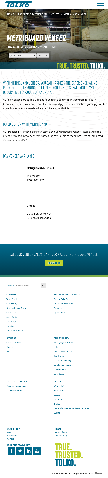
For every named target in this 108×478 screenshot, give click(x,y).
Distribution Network (63, 303)
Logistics (10, 326)
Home (10, 14)
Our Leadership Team (16, 308)
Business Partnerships (16, 385)
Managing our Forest (63, 342)
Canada (9, 347)
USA (8, 351)
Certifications (60, 356)
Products (58, 308)
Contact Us (11, 312)
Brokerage (11, 321)
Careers (58, 381)
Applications (59, 312)
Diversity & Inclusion (63, 351)
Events (57, 412)
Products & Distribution (32, 14)
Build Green (59, 373)
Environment (60, 369)
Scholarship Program (63, 365)
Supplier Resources (15, 330)
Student (57, 394)
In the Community (14, 390)
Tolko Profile (12, 299)
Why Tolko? (59, 385)
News (9, 432)
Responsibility (61, 338)
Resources (12, 435)
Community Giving (62, 360)
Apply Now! (59, 390)
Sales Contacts (12, 317)
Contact (10, 438)
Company (11, 294)
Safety (57, 347)
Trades (57, 403)
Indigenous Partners (17, 381)
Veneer (55, 14)
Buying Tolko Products (64, 299)
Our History (11, 303)
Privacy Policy (61, 435)
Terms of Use (61, 432)
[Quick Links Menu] (22, 55)
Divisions (11, 338)
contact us (54, 263)
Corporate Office (13, 342)
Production (59, 399)
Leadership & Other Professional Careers (72, 408)
